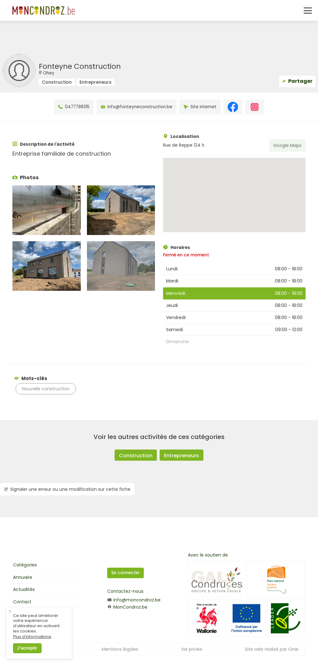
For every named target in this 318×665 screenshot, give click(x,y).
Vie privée (191, 649)
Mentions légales (120, 649)
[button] (234, 189)
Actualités (24, 589)
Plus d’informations (32, 641)
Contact (22, 602)
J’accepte (27, 652)
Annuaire (22, 577)
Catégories (25, 565)
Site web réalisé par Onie (271, 649)
